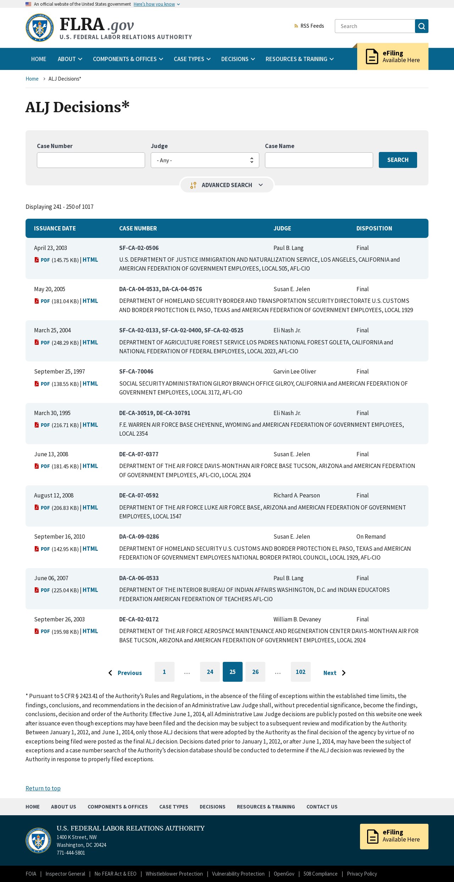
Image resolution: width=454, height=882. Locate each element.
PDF (42, 259)
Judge (159, 146)
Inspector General (65, 873)
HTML (90, 259)
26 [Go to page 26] (258, 673)
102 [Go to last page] (303, 675)
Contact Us (322, 806)
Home (38, 59)
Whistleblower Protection (174, 873)
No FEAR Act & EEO (115, 873)
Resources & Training (266, 806)
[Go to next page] (336, 673)
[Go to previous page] (123, 673)
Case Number (55, 146)
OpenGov (284, 873)
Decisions (213, 806)
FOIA (31, 873)
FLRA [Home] (97, 24)
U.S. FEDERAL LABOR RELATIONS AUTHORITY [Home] (131, 828)
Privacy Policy (362, 873)
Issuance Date (55, 228)
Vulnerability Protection (238, 873)
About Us (63, 806)
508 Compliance (321, 873)
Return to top (43, 788)
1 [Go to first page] (169, 675)
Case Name (279, 146)
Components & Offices (118, 806)
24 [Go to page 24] (213, 673)
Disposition (374, 228)
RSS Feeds (309, 26)
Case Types (173, 806)
